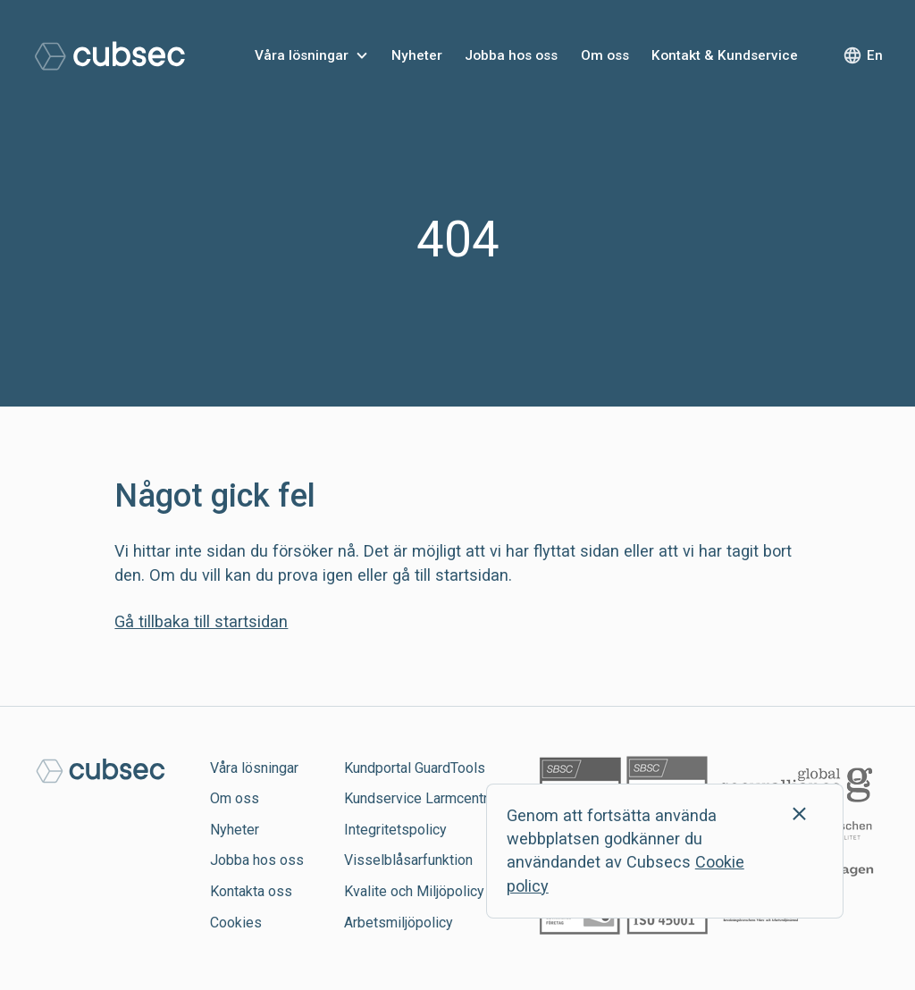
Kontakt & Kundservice (724, 55)
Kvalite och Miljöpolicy (414, 891)
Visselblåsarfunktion (408, 860)
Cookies (236, 922)
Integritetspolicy (395, 829)
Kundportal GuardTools (414, 767)
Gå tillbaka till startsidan (201, 621)
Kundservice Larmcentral (421, 798)
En (875, 55)
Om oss (605, 55)
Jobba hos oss (511, 55)
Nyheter (416, 55)
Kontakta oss (251, 891)
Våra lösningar (301, 55)
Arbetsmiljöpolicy (398, 922)
